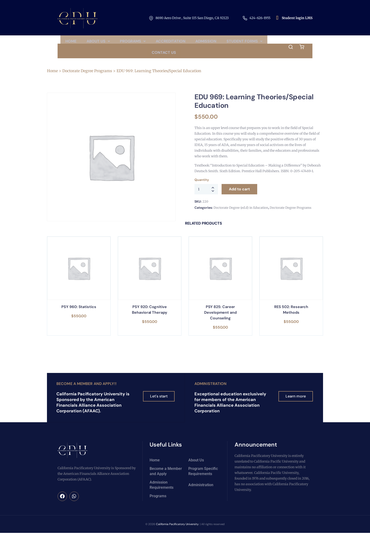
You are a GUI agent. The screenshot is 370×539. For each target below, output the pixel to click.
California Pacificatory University (177, 530)
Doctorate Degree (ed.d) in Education (241, 214)
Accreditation (195, 42)
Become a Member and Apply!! (86, 390)
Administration (210, 390)
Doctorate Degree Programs (87, 77)
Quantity (201, 186)
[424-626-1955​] (245, 18)
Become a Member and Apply (166, 477)
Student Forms (146, 57)
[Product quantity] (206, 195)
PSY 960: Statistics (78, 313)
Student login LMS (297, 18)
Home (90, 42)
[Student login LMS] (277, 18)
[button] (119, 42)
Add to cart (239, 195)
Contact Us (188, 57)
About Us (119, 42)
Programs (156, 42)
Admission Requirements (161, 491)
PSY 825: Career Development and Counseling (220, 319)
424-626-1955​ (259, 18)
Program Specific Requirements (203, 477)
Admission (232, 42)
